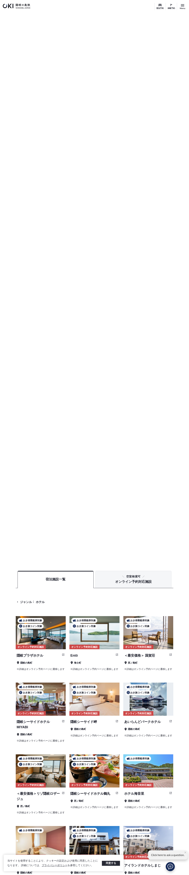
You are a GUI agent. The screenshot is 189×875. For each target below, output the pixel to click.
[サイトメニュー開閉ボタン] (182, 6)
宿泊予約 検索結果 (169, 542)
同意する (111, 863)
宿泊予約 (160, 8)
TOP (150, 542)
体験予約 (171, 8)
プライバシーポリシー (55, 865)
